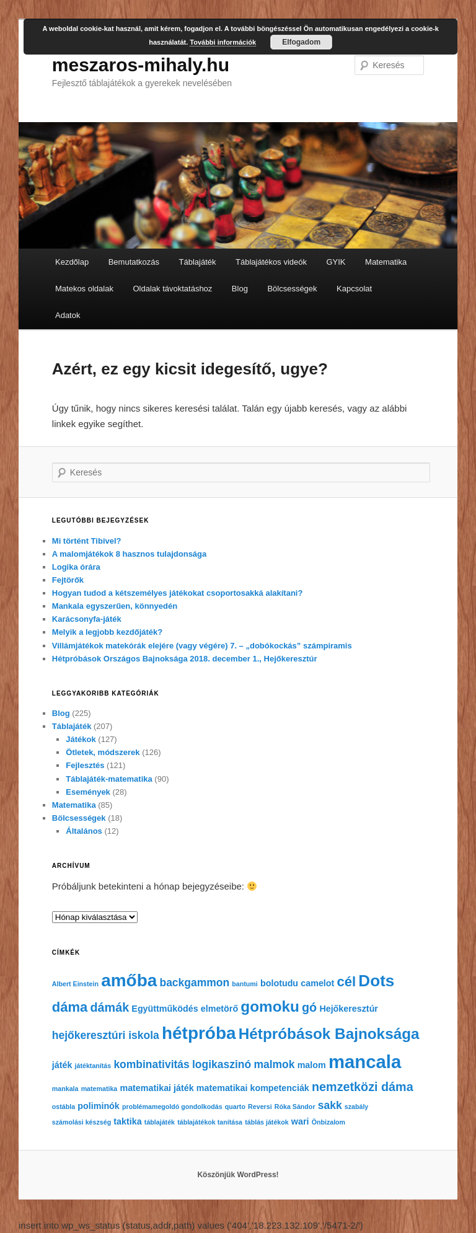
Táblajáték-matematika (109, 779)
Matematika (386, 262)
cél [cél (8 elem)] (346, 981)
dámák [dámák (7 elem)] (110, 1007)
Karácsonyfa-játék (86, 619)
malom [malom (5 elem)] (312, 1065)
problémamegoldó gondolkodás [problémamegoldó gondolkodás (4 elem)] (172, 1106)
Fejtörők (68, 580)
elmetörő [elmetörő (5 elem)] (219, 1009)
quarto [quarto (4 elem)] (235, 1106)
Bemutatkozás (133, 262)
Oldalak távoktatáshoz (172, 288)
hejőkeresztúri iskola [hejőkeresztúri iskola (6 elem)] (105, 1035)
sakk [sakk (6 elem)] (330, 1105)
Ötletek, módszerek (102, 752)
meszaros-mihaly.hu (140, 65)
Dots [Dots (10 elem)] (376, 980)
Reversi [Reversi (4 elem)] (260, 1106)
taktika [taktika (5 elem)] (127, 1121)
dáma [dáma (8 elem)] (70, 1007)
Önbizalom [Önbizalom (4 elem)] (328, 1122)
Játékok (80, 739)
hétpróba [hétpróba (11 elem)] (199, 1033)
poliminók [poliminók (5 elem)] (98, 1106)
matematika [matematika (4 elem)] (99, 1088)
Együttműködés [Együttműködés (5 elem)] (164, 1009)
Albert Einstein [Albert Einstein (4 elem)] (75, 984)
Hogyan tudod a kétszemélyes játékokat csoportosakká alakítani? (177, 593)
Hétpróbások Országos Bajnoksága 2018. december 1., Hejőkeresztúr (184, 658)
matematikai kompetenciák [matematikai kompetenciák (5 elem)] (252, 1088)
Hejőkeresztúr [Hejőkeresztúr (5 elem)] (348, 1009)
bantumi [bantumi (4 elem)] (244, 984)
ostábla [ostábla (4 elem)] (63, 1106)
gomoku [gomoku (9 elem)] (269, 1006)
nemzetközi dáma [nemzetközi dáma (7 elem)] (362, 1087)
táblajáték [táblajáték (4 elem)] (159, 1122)
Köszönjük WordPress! (237, 1174)
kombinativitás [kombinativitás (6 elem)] (151, 1064)
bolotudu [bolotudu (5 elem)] (279, 983)
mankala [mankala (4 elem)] (65, 1088)
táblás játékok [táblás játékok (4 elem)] (266, 1122)
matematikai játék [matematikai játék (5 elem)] (156, 1088)
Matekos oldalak (84, 288)
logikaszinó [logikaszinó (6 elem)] (221, 1064)
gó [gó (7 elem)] (309, 1007)
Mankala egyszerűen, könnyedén (114, 606)
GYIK (335, 262)
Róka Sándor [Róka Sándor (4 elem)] (295, 1106)
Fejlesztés (85, 765)
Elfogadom (301, 42)
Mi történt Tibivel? (86, 541)
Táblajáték (197, 262)
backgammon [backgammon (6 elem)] (194, 982)
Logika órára (76, 567)
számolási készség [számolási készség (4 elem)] (81, 1122)
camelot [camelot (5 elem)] (317, 983)
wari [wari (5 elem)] (300, 1121)
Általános (84, 831)
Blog (240, 288)
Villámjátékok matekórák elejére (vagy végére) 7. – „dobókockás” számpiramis (202, 645)
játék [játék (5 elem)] (62, 1065)
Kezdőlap (72, 262)
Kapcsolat (354, 288)
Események (88, 792)
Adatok (67, 315)
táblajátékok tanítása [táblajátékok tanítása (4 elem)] (209, 1122)
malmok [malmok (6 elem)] (273, 1064)
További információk (223, 42)
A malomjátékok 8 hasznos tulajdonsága (129, 554)
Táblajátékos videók (271, 262)
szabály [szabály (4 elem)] (357, 1106)
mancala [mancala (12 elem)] (364, 1061)
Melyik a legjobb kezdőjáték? (107, 632)
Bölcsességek (292, 288)
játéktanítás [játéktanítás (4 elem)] (93, 1065)
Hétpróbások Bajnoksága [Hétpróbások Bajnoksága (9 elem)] (329, 1033)
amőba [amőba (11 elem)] (129, 980)
